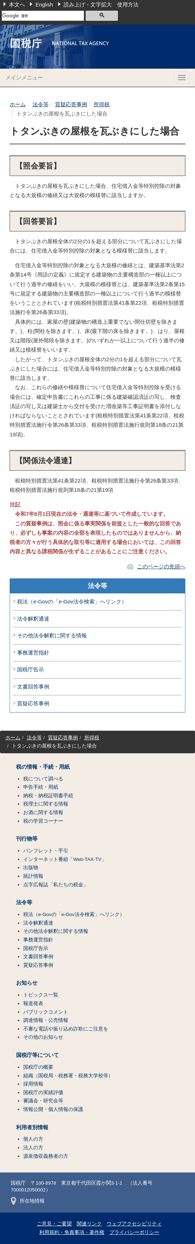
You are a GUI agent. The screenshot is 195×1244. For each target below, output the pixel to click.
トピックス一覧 (40, 995)
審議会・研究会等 (43, 1100)
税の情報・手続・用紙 (43, 767)
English (44, 4)
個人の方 (33, 1139)
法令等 (40, 104)
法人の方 (33, 1147)
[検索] (43, 15)
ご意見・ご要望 (54, 1223)
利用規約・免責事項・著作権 (71, 1232)
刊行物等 (27, 839)
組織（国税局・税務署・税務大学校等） (68, 1075)
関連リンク (89, 1223)
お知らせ (27, 983)
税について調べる (43, 779)
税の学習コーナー (43, 821)
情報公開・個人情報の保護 (53, 1109)
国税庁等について (37, 1055)
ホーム (18, 104)
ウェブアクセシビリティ (134, 1223)
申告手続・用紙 (40, 787)
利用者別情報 (32, 1127)
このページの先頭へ (161, 566)
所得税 (102, 104)
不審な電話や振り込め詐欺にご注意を (65, 1029)
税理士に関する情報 (45, 804)
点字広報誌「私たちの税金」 (55, 884)
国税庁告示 (30, 669)
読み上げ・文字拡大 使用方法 (101, 4)
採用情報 (33, 1084)
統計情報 (33, 876)
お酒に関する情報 (43, 812)
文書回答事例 (33, 687)
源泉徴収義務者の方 (45, 1156)
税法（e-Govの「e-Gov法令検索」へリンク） (72, 601)
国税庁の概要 (38, 1067)
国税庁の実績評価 (43, 1092)
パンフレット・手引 (45, 850)
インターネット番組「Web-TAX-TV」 (64, 859)
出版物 (30, 867)
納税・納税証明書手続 (48, 795)
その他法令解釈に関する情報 (52, 635)
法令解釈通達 (33, 619)
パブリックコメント (45, 1012)
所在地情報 (28, 1201)
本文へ (17, 4)
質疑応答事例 (71, 104)
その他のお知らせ (43, 1037)
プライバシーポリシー (134, 1232)
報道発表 (33, 1003)
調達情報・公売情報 (45, 1020)
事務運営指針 (33, 653)
